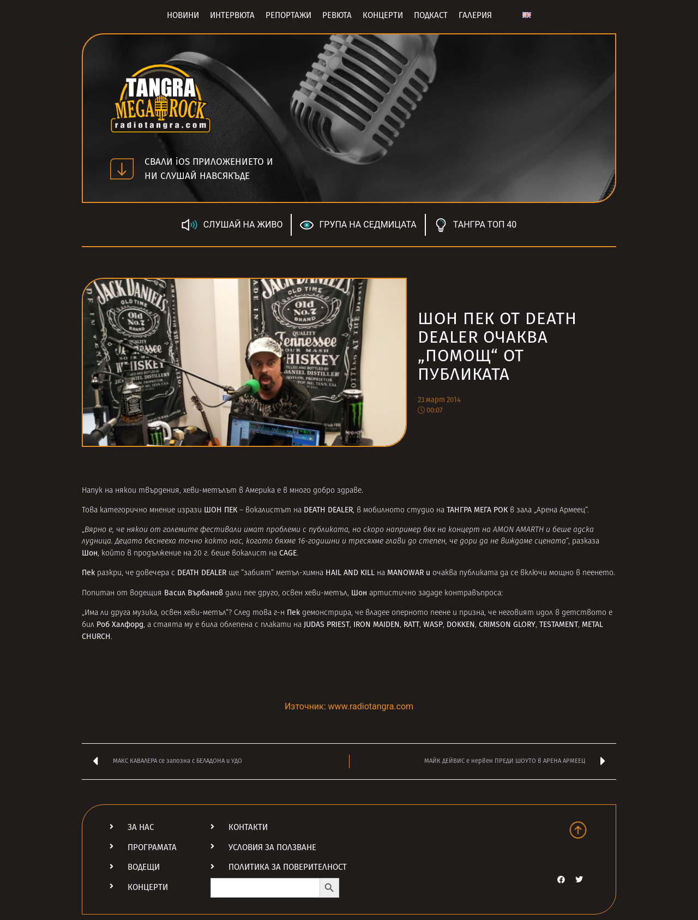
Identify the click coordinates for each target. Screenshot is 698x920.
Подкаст (431, 15)
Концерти (383, 15)
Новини (183, 15)
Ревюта (337, 15)
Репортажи (288, 15)
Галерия (475, 15)
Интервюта (232, 15)
